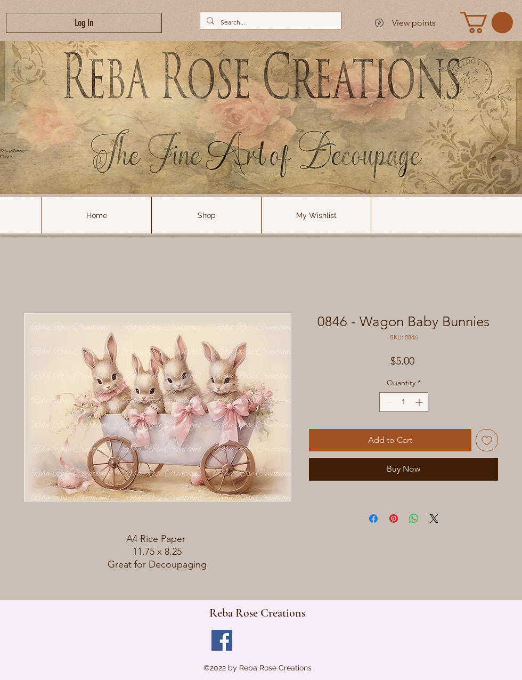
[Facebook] (221, 640)
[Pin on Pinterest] (393, 518)
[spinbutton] (403, 402)
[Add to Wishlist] (487, 440)
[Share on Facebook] (373, 518)
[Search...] (270, 22)
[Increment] (420, 402)
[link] (486, 22)
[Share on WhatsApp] (413, 518)
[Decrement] (387, 402)
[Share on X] (434, 518)
